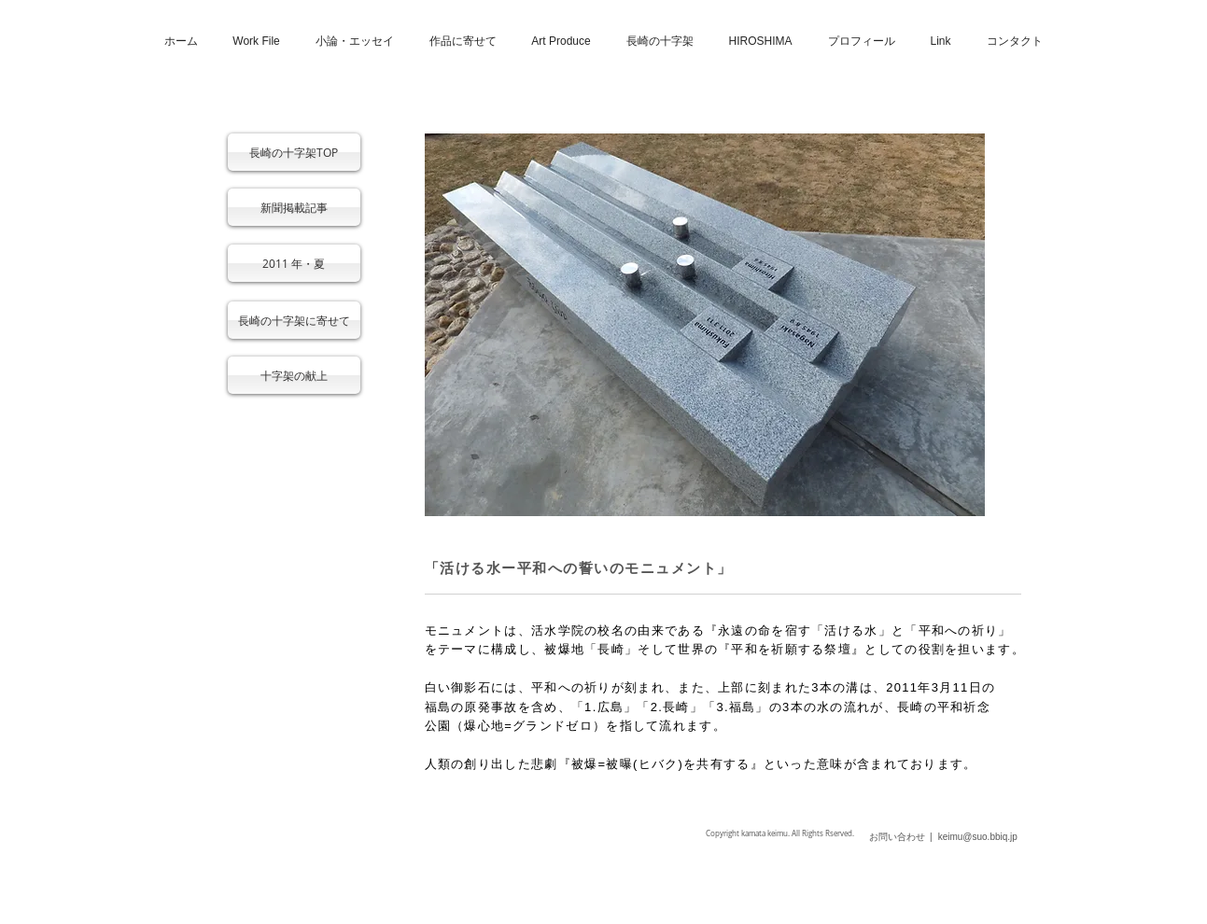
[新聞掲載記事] (294, 207)
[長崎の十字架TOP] (294, 152)
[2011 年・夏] (294, 263)
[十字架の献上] (294, 375)
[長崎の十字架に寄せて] (294, 320)
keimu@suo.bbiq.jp (978, 837)
